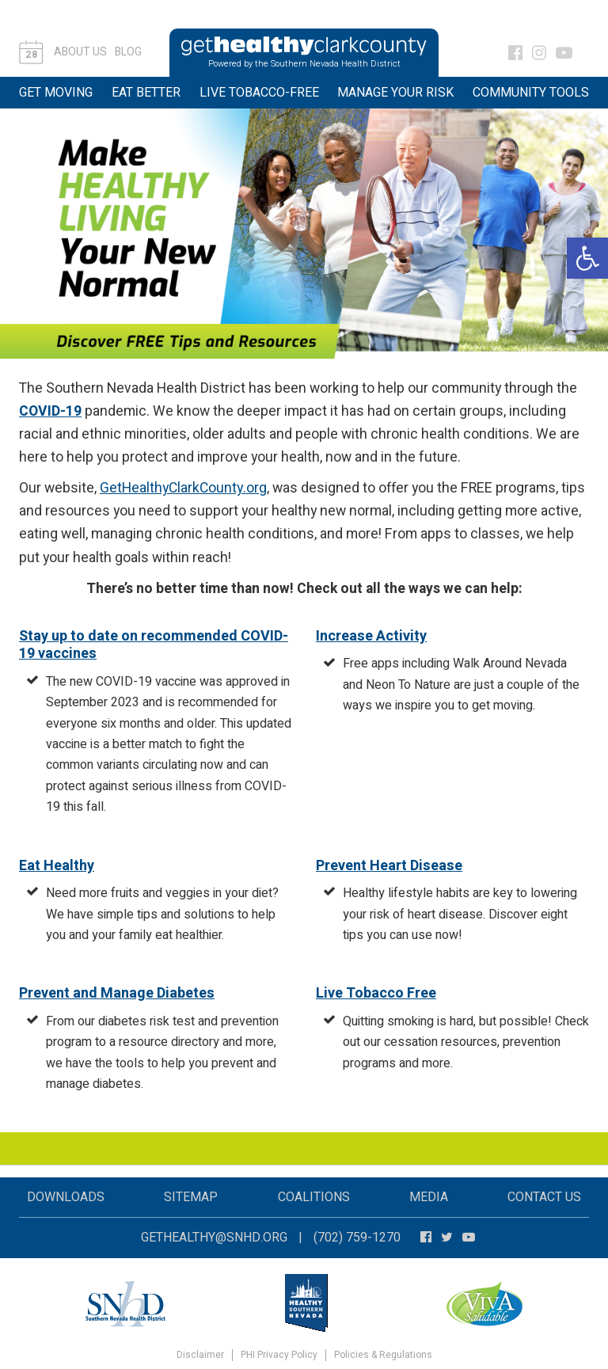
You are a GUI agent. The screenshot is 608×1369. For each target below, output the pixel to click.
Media (428, 1197)
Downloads (65, 1197)
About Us (80, 52)
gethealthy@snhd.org (214, 1237)
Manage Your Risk (395, 92)
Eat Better (146, 92)
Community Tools (531, 92)
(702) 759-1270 (357, 1237)
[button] (587, 258)
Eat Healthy (56, 866)
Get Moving (56, 92)
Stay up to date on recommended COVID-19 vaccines (153, 645)
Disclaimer (200, 1355)
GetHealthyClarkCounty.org (183, 488)
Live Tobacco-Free (259, 92)
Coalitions (314, 1197)
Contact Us (544, 1197)
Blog (128, 52)
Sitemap (191, 1197)
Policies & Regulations (383, 1355)
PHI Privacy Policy (279, 1355)
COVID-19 (50, 411)
